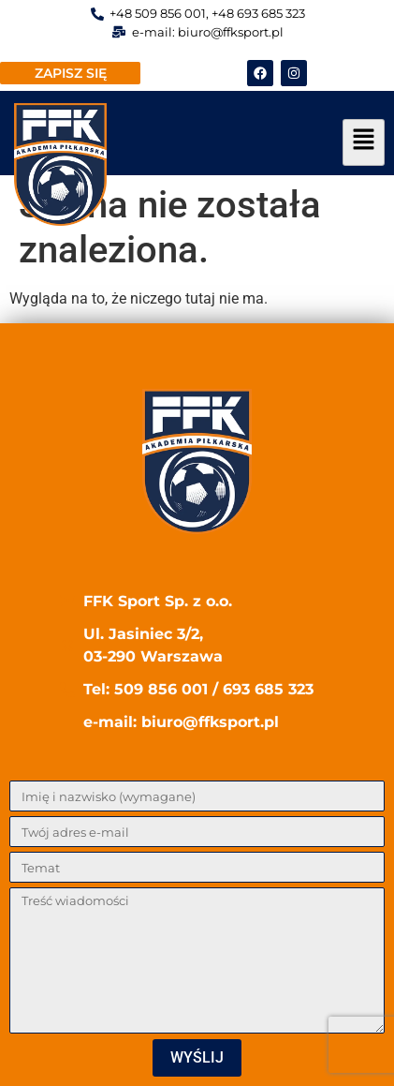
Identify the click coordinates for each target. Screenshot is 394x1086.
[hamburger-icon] (364, 142)
